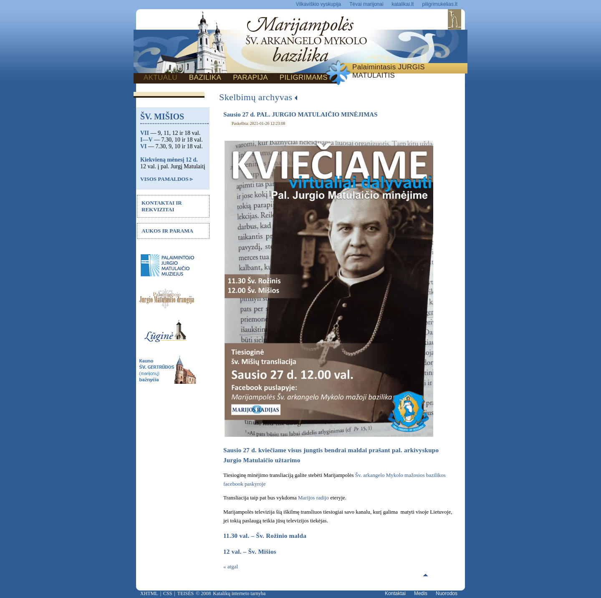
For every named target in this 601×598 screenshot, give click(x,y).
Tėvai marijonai (366, 4)
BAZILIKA (205, 77)
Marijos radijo (313, 497)
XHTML (149, 593)
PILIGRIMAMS (304, 77)
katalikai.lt (403, 4)
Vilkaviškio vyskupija (318, 4)
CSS (167, 593)
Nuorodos (446, 593)
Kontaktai (395, 593)
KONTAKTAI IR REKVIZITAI (161, 206)
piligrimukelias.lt (439, 4)
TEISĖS (185, 593)
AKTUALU (160, 77)
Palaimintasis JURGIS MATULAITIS (388, 71)
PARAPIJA (250, 77)
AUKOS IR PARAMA (167, 231)
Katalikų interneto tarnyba (239, 593)
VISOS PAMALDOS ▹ (166, 179)
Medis (420, 593)
